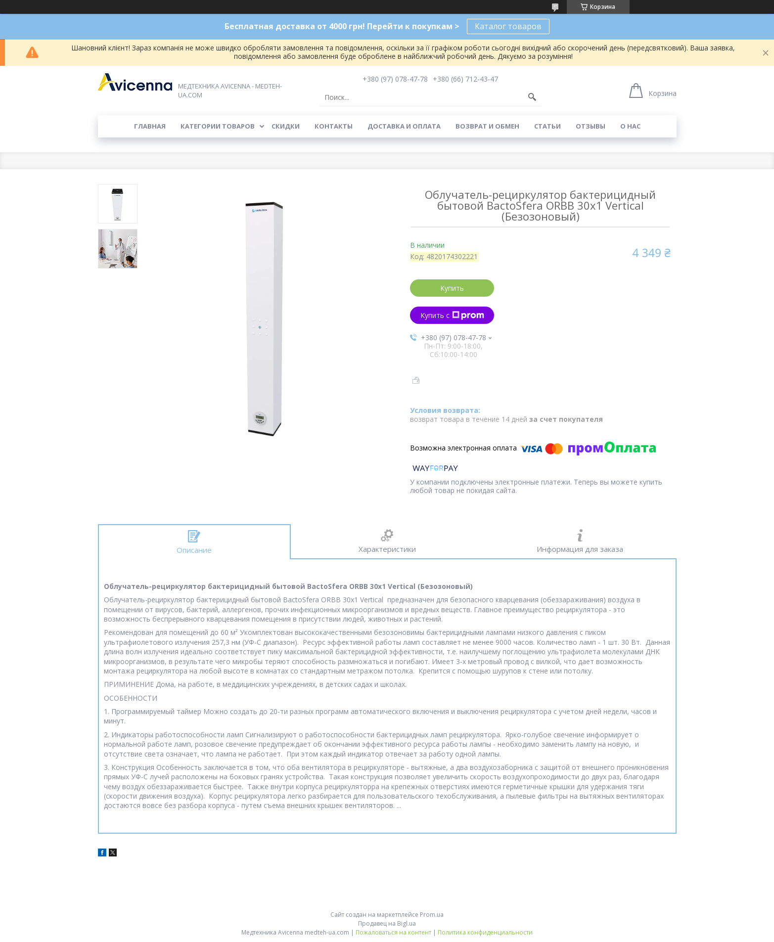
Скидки (286, 126)
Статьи (547, 126)
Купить (452, 288)
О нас (630, 126)
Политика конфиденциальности (485, 932)
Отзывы (590, 126)
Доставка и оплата (404, 126)
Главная (150, 126)
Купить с (452, 315)
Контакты (334, 126)
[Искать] (532, 97)
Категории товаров (218, 126)
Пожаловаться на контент (393, 932)
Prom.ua (432, 914)
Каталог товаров (508, 26)
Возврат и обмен (487, 126)
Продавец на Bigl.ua (387, 923)
